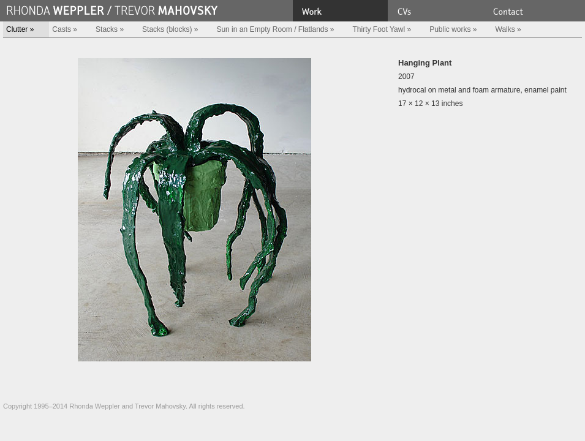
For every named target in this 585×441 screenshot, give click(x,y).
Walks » (508, 29)
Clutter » (20, 29)
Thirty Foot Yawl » (382, 29)
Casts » (64, 29)
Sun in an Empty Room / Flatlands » (275, 29)
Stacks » (110, 29)
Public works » (453, 29)
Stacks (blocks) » (170, 29)
